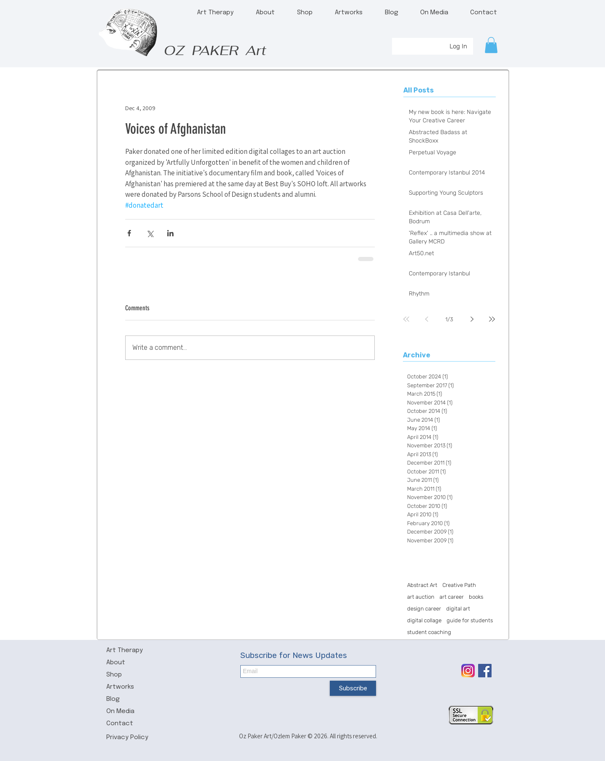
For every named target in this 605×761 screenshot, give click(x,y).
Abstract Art (422, 585)
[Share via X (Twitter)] (150, 233)
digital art (458, 608)
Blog (113, 699)
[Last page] (492, 319)
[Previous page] (426, 319)
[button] (491, 45)
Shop (114, 674)
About (115, 662)
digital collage (424, 620)
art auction (420, 597)
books (476, 597)
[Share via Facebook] (129, 233)
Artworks (120, 687)
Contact (119, 723)
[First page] (406, 319)
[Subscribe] (353, 688)
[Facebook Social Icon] (485, 670)
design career (424, 608)
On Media (120, 711)
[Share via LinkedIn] (170, 233)
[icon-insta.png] (468, 670)
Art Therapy (124, 650)
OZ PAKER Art (215, 50)
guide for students (470, 620)
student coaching (429, 632)
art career (451, 597)
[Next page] (471, 319)
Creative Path (459, 585)
